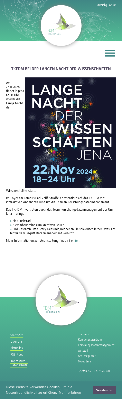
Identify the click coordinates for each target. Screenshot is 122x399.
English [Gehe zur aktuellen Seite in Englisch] (111, 5)
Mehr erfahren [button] (70, 392)
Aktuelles (16, 348)
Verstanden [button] (104, 390)
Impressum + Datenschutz (19, 363)
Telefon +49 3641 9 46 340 (94, 371)
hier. (76, 240)
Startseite (16, 335)
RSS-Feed (17, 354)
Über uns (16, 341)
